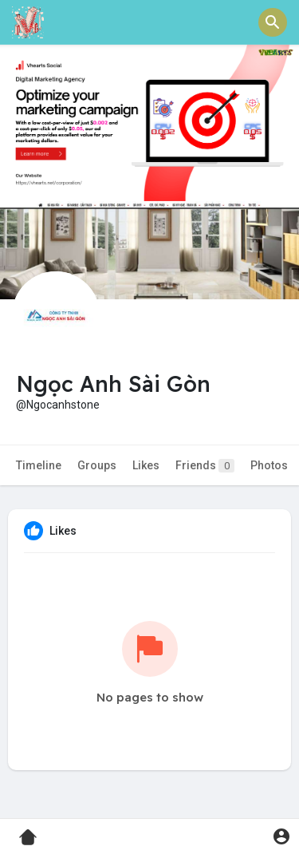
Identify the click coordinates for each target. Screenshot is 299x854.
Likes (145, 465)
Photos (269, 465)
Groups (96, 465)
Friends (204, 465)
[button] (272, 22)
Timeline (38, 465)
